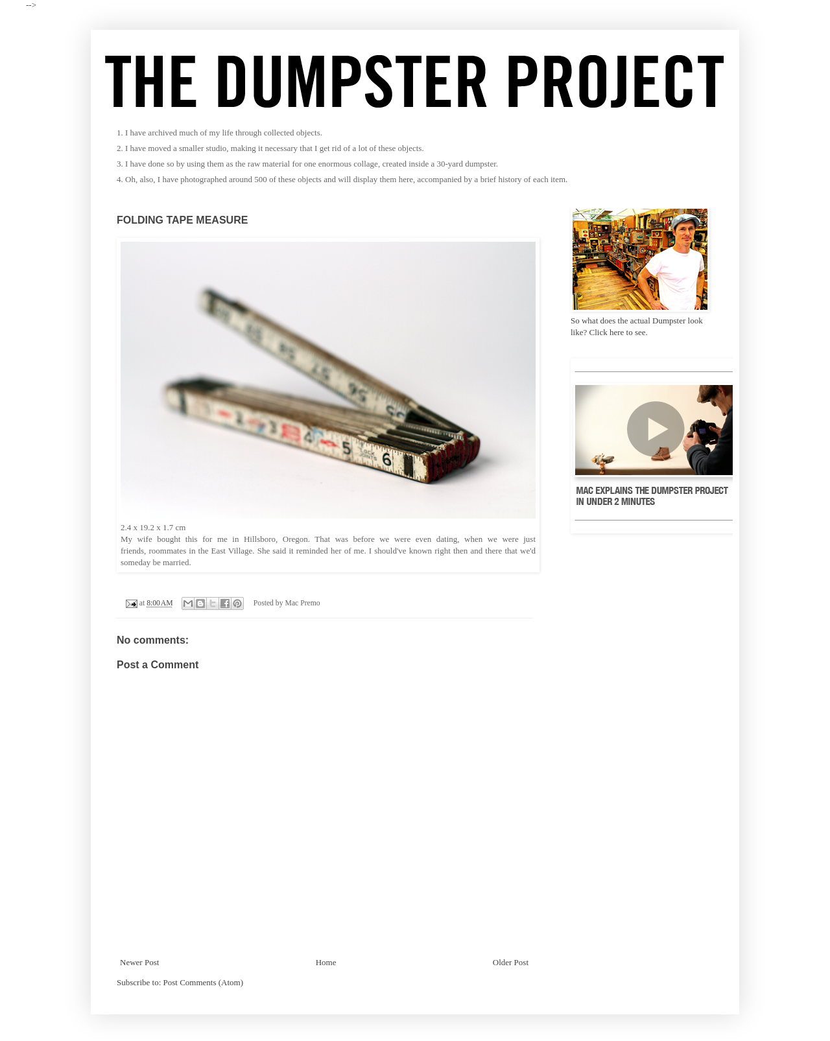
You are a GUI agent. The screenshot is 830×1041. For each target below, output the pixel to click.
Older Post (510, 962)
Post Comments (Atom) (203, 982)
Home (326, 962)
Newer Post (139, 962)
